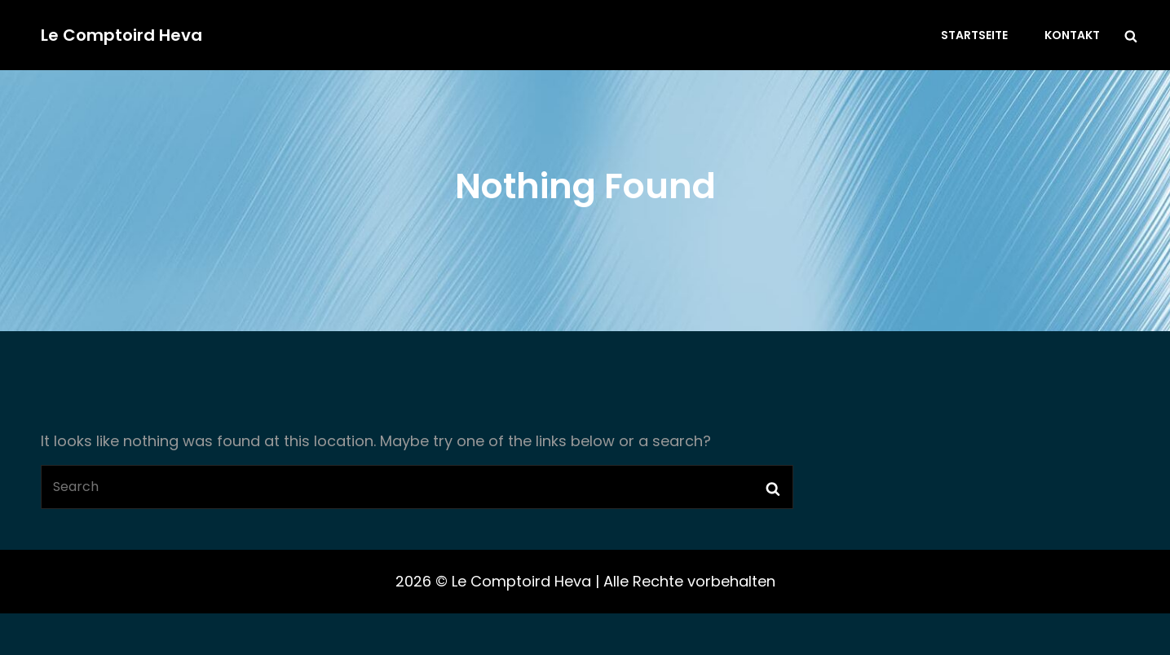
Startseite (974, 35)
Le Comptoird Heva (121, 35)
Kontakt (1072, 35)
